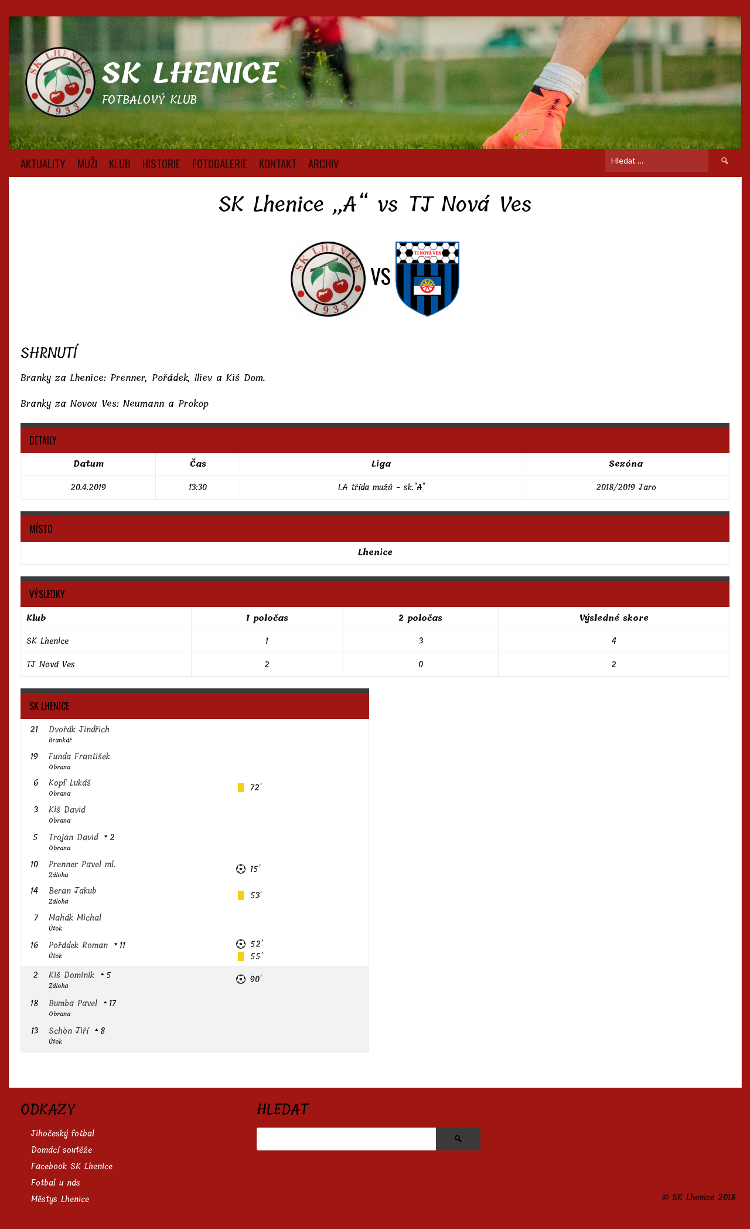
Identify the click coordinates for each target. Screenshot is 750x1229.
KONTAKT (277, 163)
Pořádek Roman (78, 945)
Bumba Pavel (73, 1003)
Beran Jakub (73, 891)
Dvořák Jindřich (79, 729)
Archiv (323, 163)
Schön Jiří (68, 1031)
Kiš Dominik (71, 975)
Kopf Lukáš (70, 783)
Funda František (79, 756)
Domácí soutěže (61, 1150)
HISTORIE (161, 163)
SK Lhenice (190, 73)
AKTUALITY (43, 163)
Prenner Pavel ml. (82, 864)
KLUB (120, 163)
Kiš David (67, 810)
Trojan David (73, 837)
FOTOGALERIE (219, 163)
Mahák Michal (75, 918)
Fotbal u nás (55, 1183)
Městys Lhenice (60, 1199)
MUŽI (87, 163)
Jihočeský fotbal (62, 1133)
